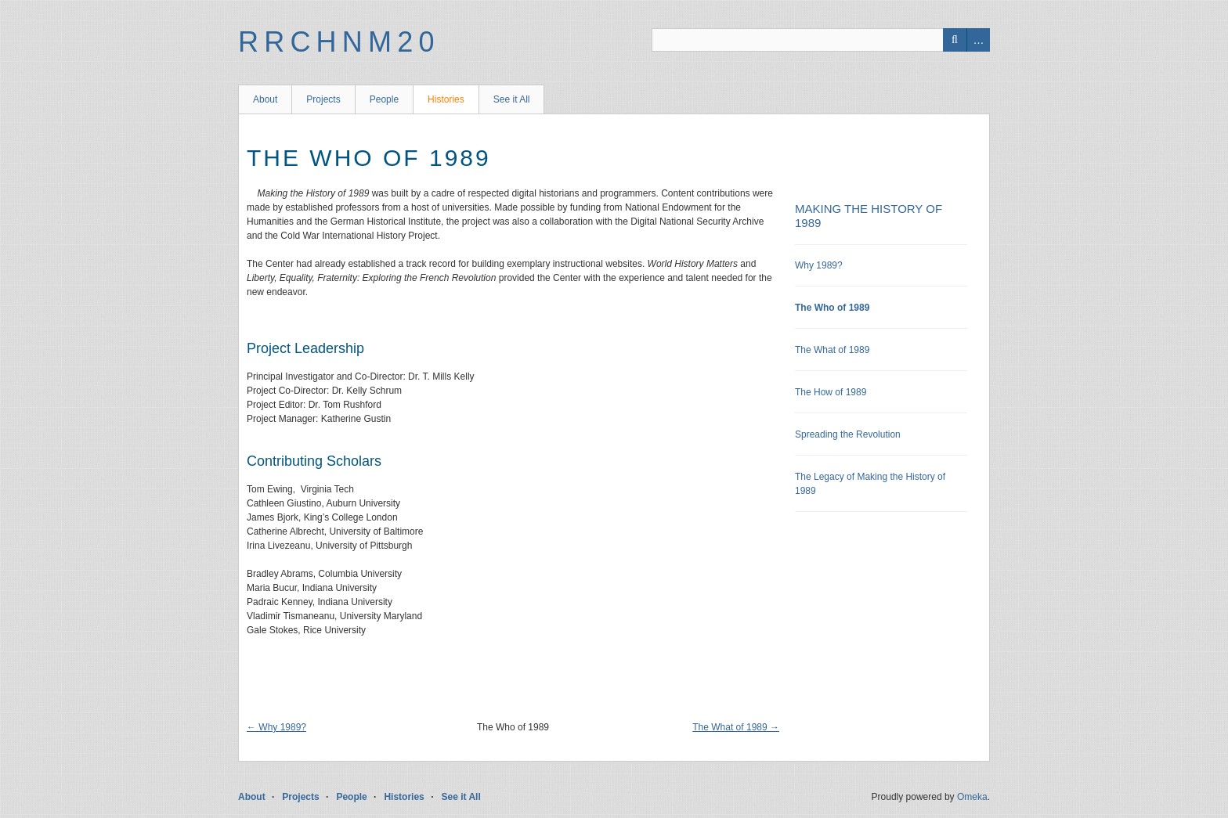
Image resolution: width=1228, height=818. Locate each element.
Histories (446, 99)
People (384, 99)
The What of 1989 (832, 349)
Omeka (972, 796)
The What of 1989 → (735, 727)
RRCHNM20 (339, 42)
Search (954, 40)
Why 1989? (819, 265)
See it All (511, 99)
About (265, 99)
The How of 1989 (830, 392)
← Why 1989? (276, 727)
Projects (323, 99)
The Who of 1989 (832, 307)
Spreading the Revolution (848, 434)
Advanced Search (978, 40)
